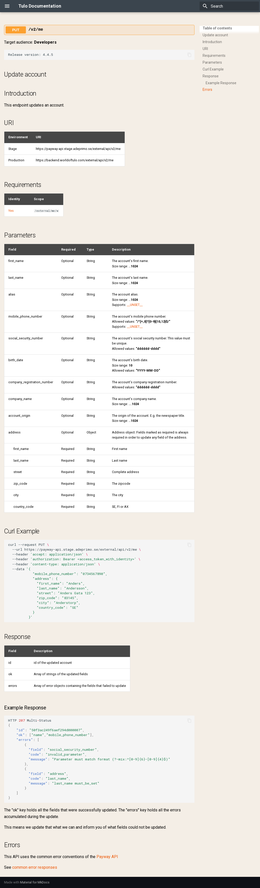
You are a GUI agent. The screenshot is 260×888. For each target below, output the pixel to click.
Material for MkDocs (35, 882)
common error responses (34, 867)
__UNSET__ (135, 305)
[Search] (229, 6)
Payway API (107, 856)
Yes (11, 211)
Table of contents (217, 28)
